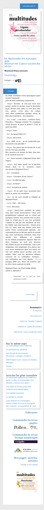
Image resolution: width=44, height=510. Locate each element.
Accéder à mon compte (29, 465)
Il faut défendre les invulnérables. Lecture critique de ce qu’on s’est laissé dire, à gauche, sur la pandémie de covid (21, 403)
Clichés (9, 366)
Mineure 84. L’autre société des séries (22, 65)
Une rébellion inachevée (15, 393)
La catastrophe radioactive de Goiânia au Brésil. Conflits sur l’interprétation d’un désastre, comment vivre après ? (21, 380)
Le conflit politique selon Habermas (19, 346)
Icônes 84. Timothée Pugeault (31, 321)
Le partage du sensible (14, 397)
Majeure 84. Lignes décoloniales (30, 327)
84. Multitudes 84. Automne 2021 (20, 60)
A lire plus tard (29, 6)
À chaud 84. (37, 311)
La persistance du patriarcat (16, 349)
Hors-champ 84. (36, 316)
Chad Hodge (10, 75)
